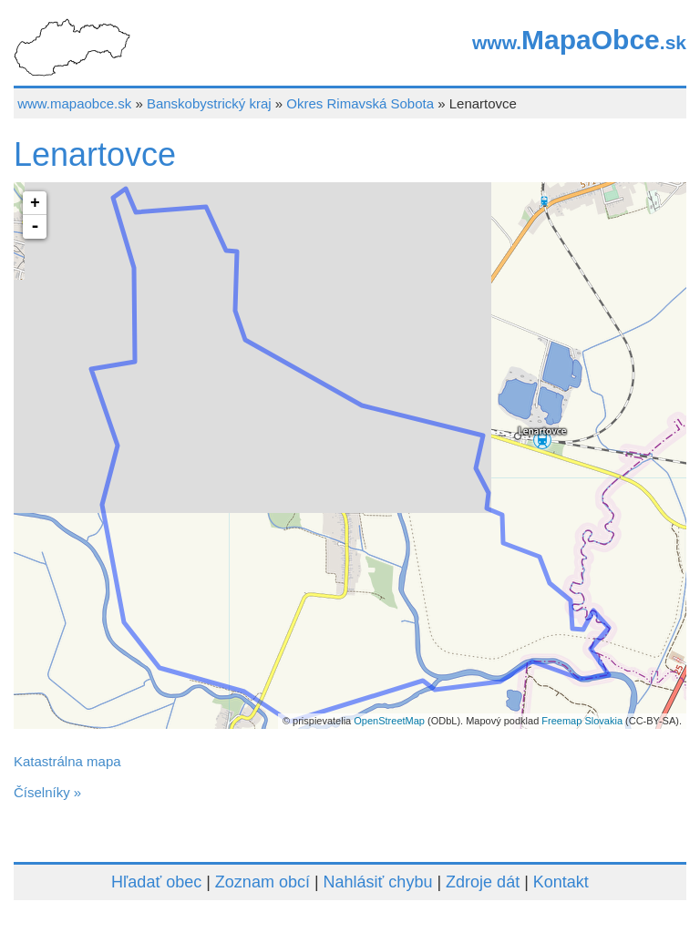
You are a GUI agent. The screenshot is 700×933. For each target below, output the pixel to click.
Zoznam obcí (262, 882)
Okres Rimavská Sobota (360, 103)
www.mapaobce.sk (74, 103)
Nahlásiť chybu (378, 882)
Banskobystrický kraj (209, 103)
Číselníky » (47, 792)
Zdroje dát (483, 882)
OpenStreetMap (389, 720)
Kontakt (561, 882)
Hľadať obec (156, 882)
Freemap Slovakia (582, 720)
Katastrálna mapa (67, 761)
